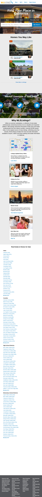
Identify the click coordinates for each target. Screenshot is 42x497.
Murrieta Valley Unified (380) (9, 369)
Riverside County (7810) (8, 322)
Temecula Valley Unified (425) (10, 386)
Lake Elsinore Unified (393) (9, 361)
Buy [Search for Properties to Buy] (7, 20)
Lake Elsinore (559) (7, 262)
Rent (25, 2)
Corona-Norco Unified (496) (9, 350)
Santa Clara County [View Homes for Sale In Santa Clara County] (6, 480)
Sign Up (13, 238)
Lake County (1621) (7, 310)
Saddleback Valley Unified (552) (10, 380)
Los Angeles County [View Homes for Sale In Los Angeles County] (6, 489)
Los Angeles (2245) (7, 268)
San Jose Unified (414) (8, 383)
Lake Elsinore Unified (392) (9, 408)
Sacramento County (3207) (9, 324)
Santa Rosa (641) (7, 286)
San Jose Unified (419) (8, 430)
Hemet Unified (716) (7, 357)
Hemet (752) (6, 257)
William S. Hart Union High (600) (10, 388)
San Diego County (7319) (9, 327)
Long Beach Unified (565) (9, 362)
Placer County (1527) (8, 320)
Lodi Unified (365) (7, 410)
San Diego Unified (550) (8, 381)
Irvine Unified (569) (7, 359)
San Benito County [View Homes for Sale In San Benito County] (6, 488)
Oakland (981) (6, 273)
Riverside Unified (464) (8, 378)
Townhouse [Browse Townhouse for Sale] (25, 482)
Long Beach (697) (7, 266)
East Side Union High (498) (9, 352)
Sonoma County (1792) (8, 339)
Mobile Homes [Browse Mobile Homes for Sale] (26, 488)
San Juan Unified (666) (8, 385)
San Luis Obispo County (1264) (10, 332)
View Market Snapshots (17, 212)
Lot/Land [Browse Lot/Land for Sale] (24, 487)
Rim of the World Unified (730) (10, 376)
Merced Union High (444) (9, 366)
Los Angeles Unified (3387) (9, 364)
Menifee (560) (6, 269)
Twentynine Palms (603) (8, 292)
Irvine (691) (5, 259)
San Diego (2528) (7, 281)
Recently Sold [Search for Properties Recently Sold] (34, 20)
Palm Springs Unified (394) (9, 373)
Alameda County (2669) (8, 300)
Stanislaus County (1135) (9, 341)
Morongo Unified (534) (8, 368)
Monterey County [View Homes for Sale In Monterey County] (5, 482)
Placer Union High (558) (8, 374)
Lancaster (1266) (7, 264)
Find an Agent (14, 186)
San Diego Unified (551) (8, 429)
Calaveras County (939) (8, 303)
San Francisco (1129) (8, 283)
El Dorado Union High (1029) (9, 354)
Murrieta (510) (6, 271)
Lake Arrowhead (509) (8, 261)
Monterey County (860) (8, 317)
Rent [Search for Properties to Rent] (20, 20)
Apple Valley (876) (7, 254)
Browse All (6, 295)
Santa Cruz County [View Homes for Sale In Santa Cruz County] (6, 481)
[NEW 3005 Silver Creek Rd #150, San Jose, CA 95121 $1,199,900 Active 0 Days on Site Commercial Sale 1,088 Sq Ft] (21, 48)
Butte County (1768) (7, 301)
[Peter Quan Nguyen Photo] (30, 56)
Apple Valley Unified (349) (9, 394)
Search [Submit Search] (37, 24)
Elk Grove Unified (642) (8, 403)
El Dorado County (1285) (8, 306)
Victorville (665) (6, 293)
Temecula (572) (6, 290)
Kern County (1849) (7, 308)
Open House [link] (32, 2)
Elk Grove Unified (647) (8, 356)
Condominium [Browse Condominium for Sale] (25, 484)
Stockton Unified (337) (8, 434)
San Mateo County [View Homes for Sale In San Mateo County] (6, 484)
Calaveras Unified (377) (8, 398)
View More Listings (21, 82)
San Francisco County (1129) (9, 329)
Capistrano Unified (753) (8, 349)
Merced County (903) (8, 315)
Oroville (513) (6, 274)
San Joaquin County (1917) (9, 330)
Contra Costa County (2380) (9, 305)
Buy (16, 2)
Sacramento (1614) (7, 280)
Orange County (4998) (8, 318)
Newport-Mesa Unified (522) (9, 371)
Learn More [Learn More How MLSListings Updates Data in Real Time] (14, 160)
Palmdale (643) (6, 276)
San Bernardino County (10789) (10, 325)
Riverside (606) (6, 278)
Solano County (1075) (8, 337)
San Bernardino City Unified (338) (10, 427)
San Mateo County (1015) (9, 334)
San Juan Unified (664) (8, 432)
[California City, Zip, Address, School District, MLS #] (16, 25)
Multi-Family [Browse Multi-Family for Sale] (25, 485)
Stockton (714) (6, 288)
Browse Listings (5, 491)
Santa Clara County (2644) (9, 336)
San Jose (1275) (7, 285)
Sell (21, 2)
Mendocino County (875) (8, 313)
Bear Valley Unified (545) (8, 347)
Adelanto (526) (6, 252)
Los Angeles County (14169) (9, 312)
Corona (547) (6, 256)
